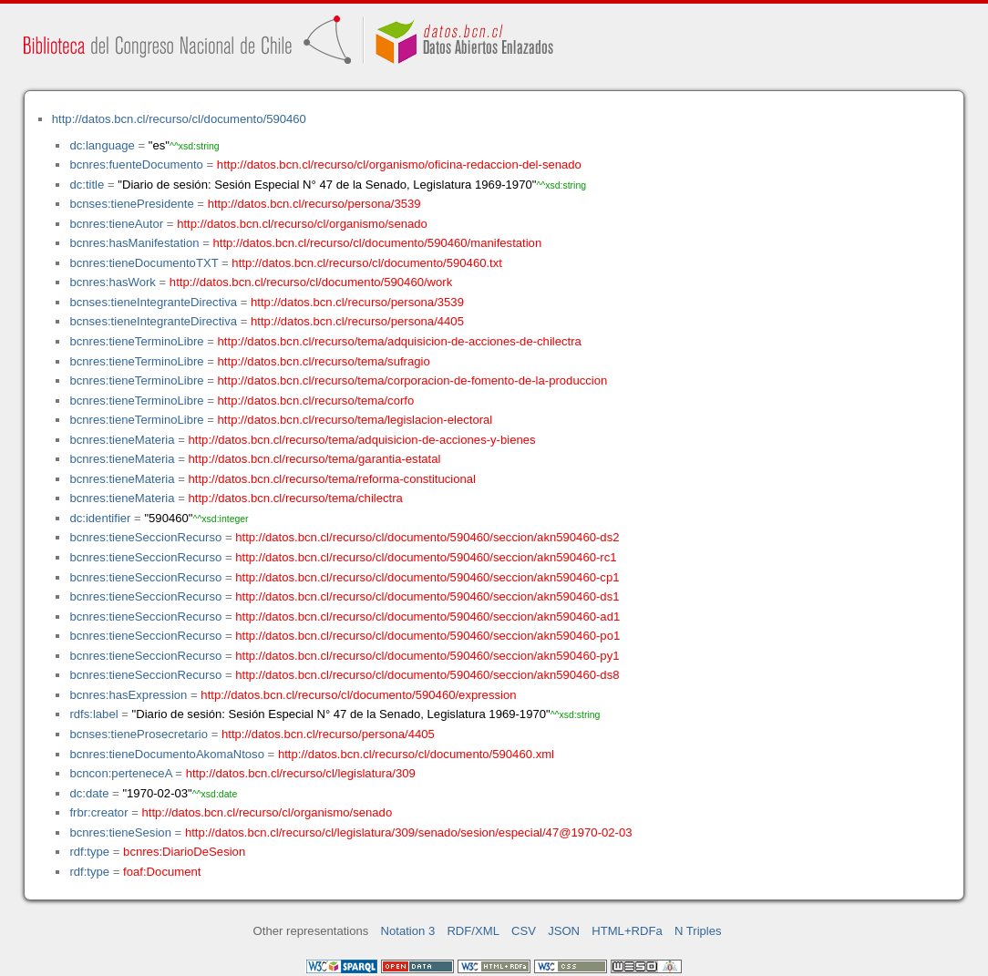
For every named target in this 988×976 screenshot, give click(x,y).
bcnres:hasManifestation (134, 243)
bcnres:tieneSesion (120, 832)
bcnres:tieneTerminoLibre (136, 341)
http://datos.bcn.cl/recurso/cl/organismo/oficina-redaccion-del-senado (399, 164)
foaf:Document (162, 871)
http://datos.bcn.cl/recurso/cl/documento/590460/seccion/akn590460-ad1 (427, 616)
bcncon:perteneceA (120, 773)
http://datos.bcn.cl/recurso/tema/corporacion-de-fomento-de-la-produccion (413, 380)
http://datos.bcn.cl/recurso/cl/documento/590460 (179, 119)
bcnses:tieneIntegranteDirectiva (153, 302)
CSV (523, 931)
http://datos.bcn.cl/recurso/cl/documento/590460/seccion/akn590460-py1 (427, 656)
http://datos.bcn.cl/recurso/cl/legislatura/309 (301, 773)
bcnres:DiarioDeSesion (184, 851)
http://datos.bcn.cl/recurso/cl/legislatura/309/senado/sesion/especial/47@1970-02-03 (409, 832)
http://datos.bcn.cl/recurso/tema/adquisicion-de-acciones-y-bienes (362, 440)
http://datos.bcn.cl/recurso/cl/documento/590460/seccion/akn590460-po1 (427, 635)
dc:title (86, 184)
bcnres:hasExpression (128, 695)
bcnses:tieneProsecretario (138, 734)
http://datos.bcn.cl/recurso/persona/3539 (314, 204)
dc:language (101, 145)
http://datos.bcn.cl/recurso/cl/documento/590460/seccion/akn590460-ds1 (427, 596)
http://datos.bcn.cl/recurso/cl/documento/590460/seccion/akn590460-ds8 (427, 675)
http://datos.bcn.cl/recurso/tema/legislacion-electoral (355, 419)
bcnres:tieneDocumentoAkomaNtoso (166, 754)
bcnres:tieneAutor (116, 224)
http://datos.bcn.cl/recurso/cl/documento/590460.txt (367, 263)
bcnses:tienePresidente (131, 204)
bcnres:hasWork (112, 282)
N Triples (698, 931)
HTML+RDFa (627, 931)
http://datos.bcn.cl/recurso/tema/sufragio (324, 361)
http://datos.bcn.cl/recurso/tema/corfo (316, 400)
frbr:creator (98, 812)
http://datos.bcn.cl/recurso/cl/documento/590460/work (311, 282)
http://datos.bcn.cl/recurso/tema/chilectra (296, 498)
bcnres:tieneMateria (121, 440)
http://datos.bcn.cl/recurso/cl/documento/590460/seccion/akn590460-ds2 (427, 537)
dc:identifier (99, 518)
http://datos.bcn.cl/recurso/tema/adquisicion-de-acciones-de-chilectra (399, 341)
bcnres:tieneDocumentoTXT (143, 263)
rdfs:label (93, 714)
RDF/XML (473, 931)
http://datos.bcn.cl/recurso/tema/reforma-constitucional (333, 479)
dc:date (88, 793)
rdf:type (89, 851)
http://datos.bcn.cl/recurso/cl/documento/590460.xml (416, 754)
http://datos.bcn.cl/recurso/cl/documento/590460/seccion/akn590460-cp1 (427, 577)
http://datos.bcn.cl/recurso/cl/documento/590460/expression (358, 695)
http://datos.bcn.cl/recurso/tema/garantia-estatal (315, 459)
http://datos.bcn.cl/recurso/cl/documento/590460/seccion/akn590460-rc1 (425, 557)
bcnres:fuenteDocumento (135, 164)
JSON (564, 931)
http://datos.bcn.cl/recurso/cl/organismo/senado (302, 224)
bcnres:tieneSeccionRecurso (145, 537)
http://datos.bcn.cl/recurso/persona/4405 (357, 321)
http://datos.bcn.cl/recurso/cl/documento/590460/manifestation (376, 243)
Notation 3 (408, 931)
